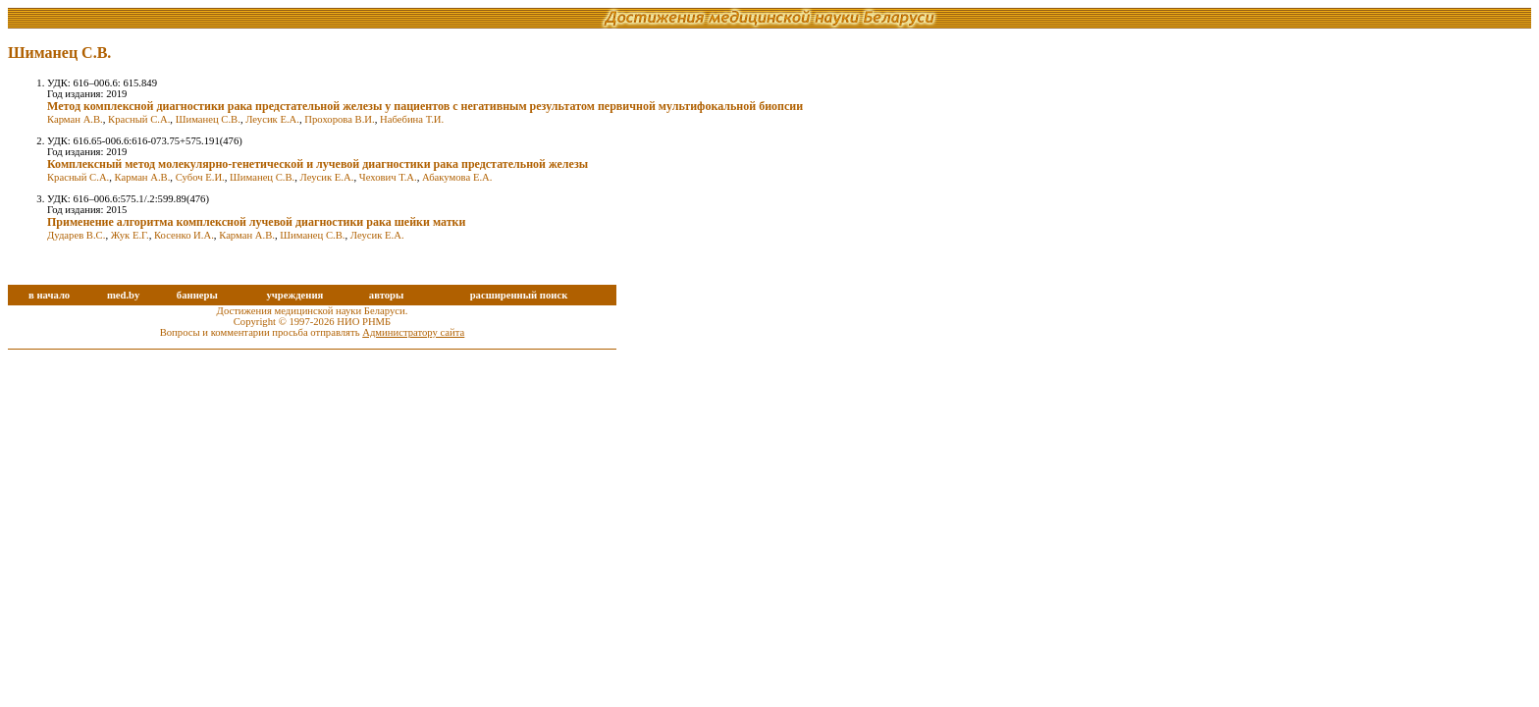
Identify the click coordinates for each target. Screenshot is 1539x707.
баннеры (197, 295)
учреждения (294, 295)
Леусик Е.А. (272, 119)
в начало (49, 295)
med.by (123, 295)
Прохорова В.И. (339, 119)
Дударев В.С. (76, 235)
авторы (386, 295)
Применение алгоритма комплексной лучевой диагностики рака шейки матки (256, 222)
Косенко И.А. (184, 235)
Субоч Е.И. (200, 177)
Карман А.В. (75, 119)
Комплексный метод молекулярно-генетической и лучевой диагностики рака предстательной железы (317, 164)
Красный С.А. (139, 119)
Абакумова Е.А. (457, 177)
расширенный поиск (519, 295)
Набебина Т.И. (412, 119)
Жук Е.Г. (130, 235)
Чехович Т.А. (388, 177)
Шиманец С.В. (208, 119)
